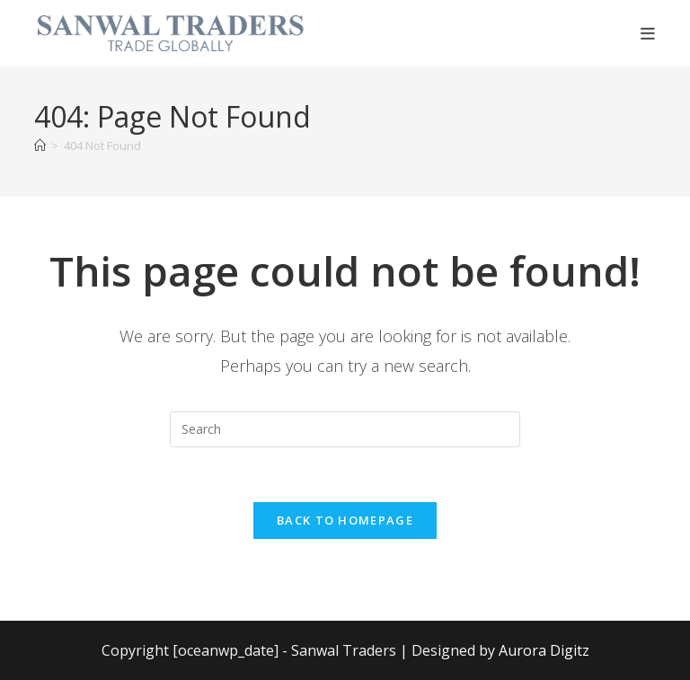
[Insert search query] (345, 429)
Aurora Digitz (544, 650)
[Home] (40, 145)
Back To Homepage (345, 520)
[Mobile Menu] (648, 33)
